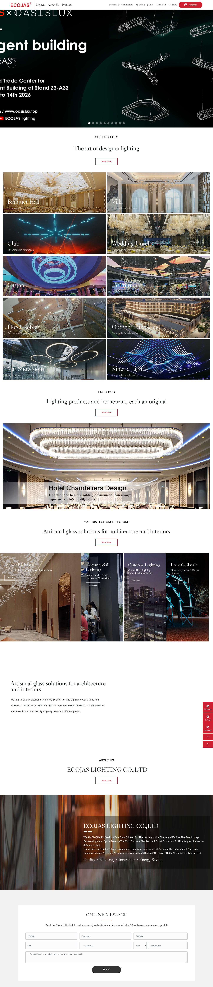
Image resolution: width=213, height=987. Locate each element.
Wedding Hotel (130, 244)
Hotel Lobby (23, 327)
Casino (16, 285)
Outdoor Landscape (136, 327)
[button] (89, 123)
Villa (117, 202)
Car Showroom (26, 369)
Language (193, 5)
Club (14, 244)
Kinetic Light (128, 369)
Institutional (126, 285)
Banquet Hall (23, 202)
